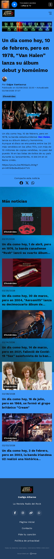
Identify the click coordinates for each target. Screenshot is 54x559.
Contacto (27, 528)
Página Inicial (27, 522)
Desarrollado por (27, 554)
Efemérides (9, 96)
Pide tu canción (27, 534)
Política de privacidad (27, 540)
